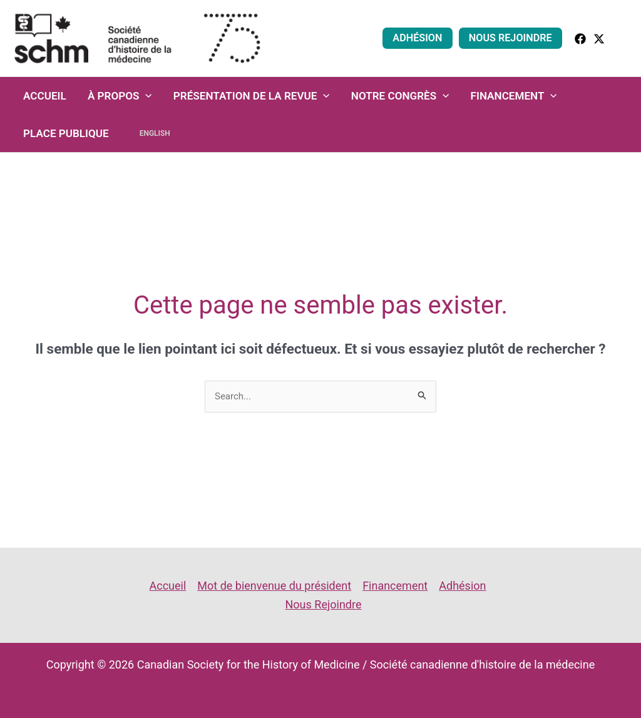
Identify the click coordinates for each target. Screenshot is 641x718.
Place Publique (66, 133)
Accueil (44, 96)
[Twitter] (599, 38)
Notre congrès (400, 96)
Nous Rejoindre (510, 38)
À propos (120, 96)
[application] (145, 96)
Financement (514, 96)
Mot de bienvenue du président (274, 585)
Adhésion (417, 38)
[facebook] (580, 38)
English (155, 133)
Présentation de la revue (251, 96)
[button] (622, 38)
